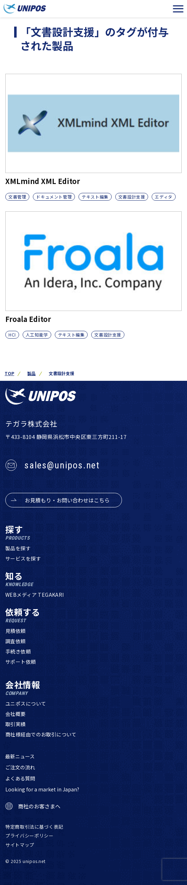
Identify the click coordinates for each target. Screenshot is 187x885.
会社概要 (15, 713)
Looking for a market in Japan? (42, 789)
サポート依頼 (20, 661)
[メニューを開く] (178, 8)
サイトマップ (19, 844)
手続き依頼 (18, 651)
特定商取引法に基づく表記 (34, 826)
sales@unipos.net (62, 465)
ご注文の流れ (20, 767)
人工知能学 (37, 335)
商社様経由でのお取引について (41, 734)
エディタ (163, 197)
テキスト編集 (95, 197)
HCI (12, 335)
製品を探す (18, 548)
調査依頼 (15, 641)
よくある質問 (20, 778)
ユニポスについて (25, 703)
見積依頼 (15, 630)
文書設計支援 (131, 197)
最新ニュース (20, 756)
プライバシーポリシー (29, 835)
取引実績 (15, 724)
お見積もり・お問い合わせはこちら (67, 500)
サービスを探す (23, 558)
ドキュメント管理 (54, 197)
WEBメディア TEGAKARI (34, 594)
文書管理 (17, 197)
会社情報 (22, 688)
